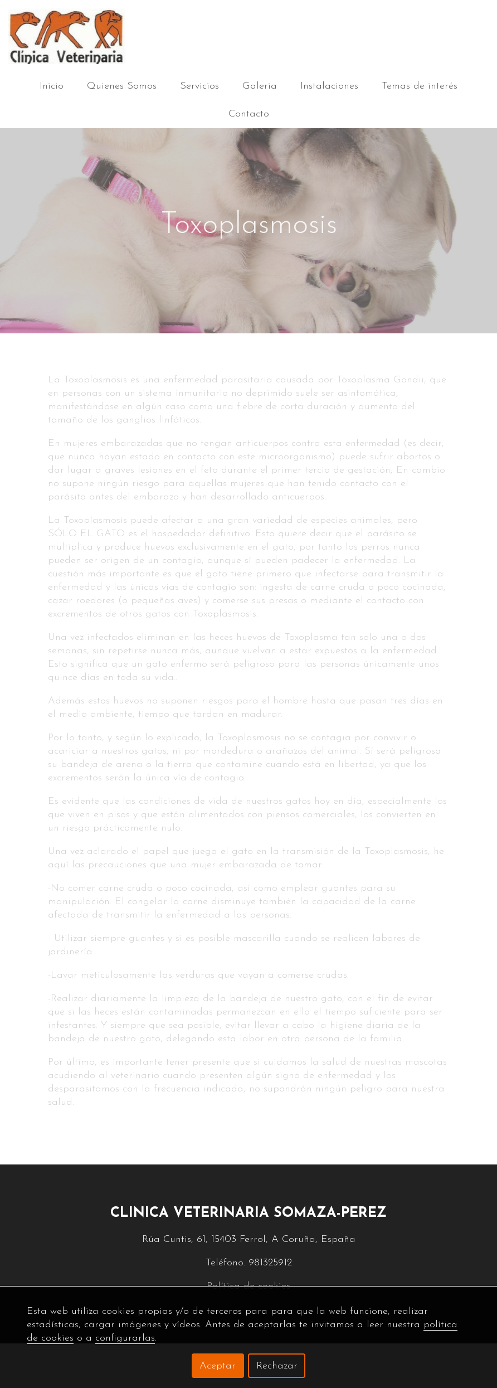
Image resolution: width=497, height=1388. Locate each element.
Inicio (52, 86)
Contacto (248, 114)
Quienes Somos (122, 86)
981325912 (270, 1263)
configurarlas (125, 1338)
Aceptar (217, 1366)
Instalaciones (329, 86)
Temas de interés (419, 86)
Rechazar (277, 1366)
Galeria (259, 86)
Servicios (199, 86)
